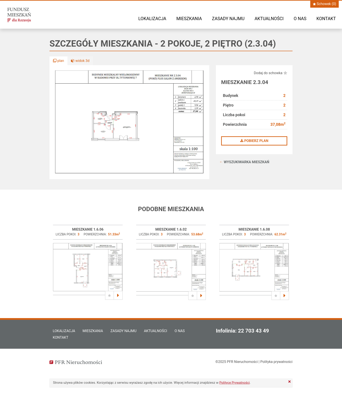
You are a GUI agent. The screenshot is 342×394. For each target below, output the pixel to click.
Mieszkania (189, 18)
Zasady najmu (228, 18)
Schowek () (324, 4)
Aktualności (269, 18)
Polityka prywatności (276, 362)
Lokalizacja (152, 18)
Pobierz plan (254, 141)
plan (58, 61)
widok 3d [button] (80, 61)
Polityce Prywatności (234, 383)
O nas (300, 18)
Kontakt (326, 18)
